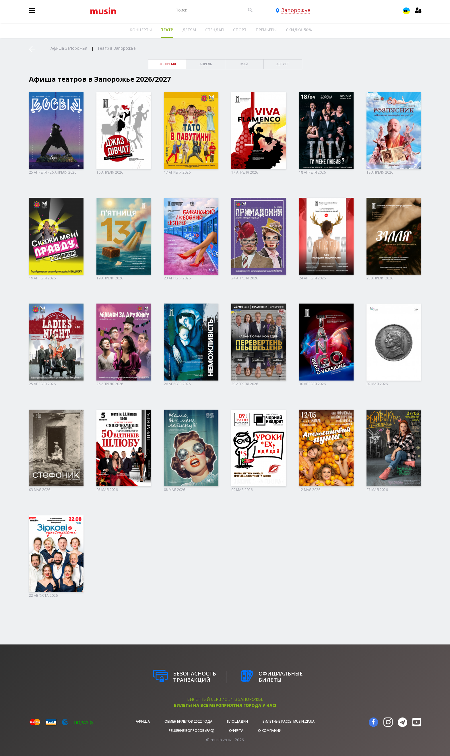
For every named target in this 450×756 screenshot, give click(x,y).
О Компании (270, 730)
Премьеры (266, 29)
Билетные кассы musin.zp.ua (289, 721)
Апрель (205, 64)
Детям (189, 29)
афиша (143, 721)
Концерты (141, 29)
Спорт (240, 29)
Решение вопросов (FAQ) (191, 730)
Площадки (237, 721)
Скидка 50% (299, 29)
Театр (167, 29)
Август (282, 64)
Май (244, 64)
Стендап (214, 29)
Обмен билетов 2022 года (188, 721)
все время (167, 64)
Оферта (236, 730)
